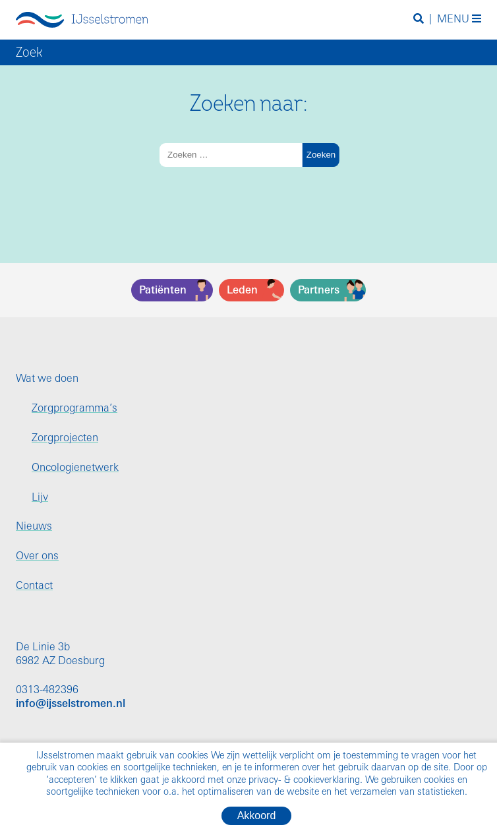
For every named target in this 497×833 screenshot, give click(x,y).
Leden (242, 291)
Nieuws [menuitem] (34, 527)
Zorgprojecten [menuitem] (65, 438)
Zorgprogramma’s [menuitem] (74, 409)
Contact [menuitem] (34, 586)
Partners (318, 291)
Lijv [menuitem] (40, 498)
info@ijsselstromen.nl (70, 704)
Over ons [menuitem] (37, 556)
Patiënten (163, 291)
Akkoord (256, 815)
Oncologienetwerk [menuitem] (75, 468)
